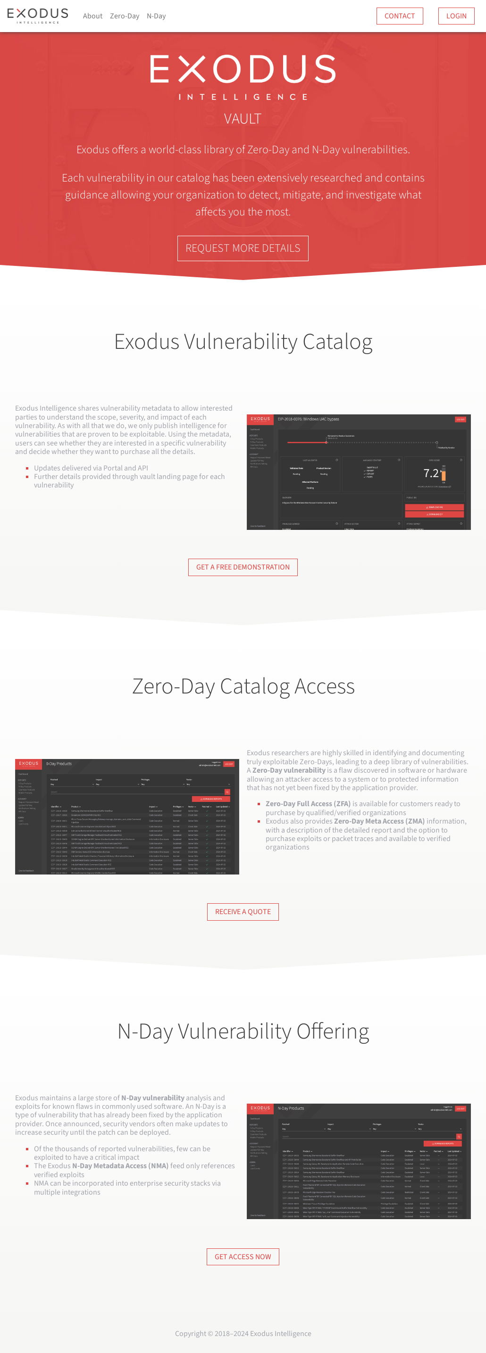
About (92, 16)
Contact (400, 16)
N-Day (156, 16)
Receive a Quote (243, 912)
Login (456, 16)
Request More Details (243, 248)
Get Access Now (243, 1257)
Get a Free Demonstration (243, 567)
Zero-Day (124, 16)
